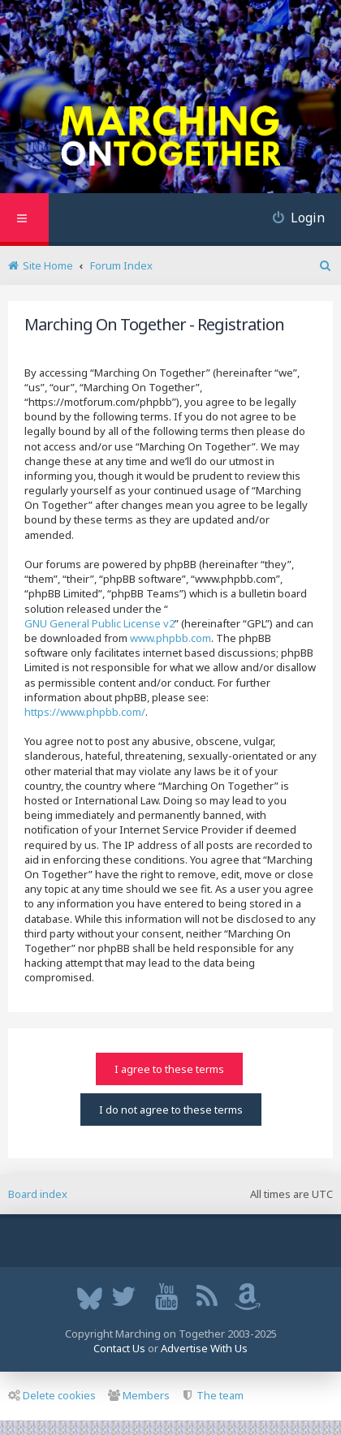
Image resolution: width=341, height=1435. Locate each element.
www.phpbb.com (170, 638)
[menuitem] (292, 219)
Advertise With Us (204, 1348)
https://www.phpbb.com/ (84, 712)
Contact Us (119, 1348)
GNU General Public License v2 (99, 623)
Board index (37, 1194)
